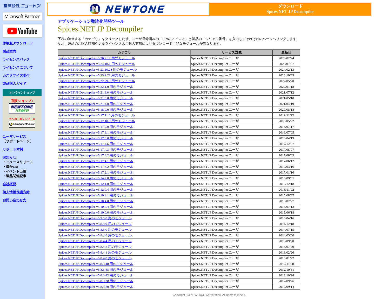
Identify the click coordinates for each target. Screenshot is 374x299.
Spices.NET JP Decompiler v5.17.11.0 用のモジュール (96, 115)
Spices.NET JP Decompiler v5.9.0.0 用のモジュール (95, 218)
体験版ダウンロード (18, 43)
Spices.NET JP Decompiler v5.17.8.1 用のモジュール (95, 132)
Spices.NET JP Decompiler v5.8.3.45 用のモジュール (95, 269)
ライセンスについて (18, 67)
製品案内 (9, 51)
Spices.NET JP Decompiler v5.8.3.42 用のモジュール (95, 275)
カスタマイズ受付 (16, 75)
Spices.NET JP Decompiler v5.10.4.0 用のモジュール (95, 201)
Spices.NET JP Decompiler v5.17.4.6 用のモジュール (95, 144)
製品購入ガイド (14, 83)
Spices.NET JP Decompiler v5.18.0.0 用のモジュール (95, 109)
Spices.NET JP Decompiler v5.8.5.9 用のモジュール (95, 224)
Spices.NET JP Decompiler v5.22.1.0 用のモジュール (95, 87)
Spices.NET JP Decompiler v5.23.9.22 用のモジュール (96, 75)
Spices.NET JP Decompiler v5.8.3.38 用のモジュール (95, 281)
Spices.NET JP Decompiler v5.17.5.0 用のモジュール (95, 138)
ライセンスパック (16, 59)
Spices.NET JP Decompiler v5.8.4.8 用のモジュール (95, 235)
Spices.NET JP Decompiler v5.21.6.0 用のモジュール (95, 92)
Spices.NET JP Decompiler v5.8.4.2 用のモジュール (95, 247)
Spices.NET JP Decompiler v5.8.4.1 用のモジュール (95, 252)
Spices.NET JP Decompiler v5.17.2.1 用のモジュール (95, 172)
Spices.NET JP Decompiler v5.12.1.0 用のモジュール (95, 184)
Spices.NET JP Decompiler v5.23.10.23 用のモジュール (97, 69)
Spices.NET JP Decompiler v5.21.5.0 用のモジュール (95, 98)
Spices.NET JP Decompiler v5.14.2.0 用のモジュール (95, 178)
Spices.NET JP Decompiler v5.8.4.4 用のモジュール (95, 241)
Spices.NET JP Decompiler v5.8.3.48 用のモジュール (95, 264)
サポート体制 (13, 149)
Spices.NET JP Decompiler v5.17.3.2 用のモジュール (95, 167)
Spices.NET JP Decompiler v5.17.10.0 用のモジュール (96, 121)
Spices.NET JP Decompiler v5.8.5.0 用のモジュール (95, 229)
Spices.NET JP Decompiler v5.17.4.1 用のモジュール (95, 161)
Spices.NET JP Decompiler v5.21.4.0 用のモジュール (95, 104)
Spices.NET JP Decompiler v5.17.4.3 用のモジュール (95, 149)
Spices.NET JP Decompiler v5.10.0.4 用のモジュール (95, 207)
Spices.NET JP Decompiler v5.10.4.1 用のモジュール (95, 195)
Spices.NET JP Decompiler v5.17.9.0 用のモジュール (95, 127)
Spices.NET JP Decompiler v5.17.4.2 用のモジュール (95, 155)
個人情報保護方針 (16, 192)
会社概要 (9, 184)
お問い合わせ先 (14, 200)
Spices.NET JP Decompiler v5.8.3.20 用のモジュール (95, 287)
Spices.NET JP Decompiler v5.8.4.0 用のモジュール (95, 258)
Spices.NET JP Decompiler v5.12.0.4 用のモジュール (95, 189)
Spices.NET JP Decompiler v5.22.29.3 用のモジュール (96, 81)
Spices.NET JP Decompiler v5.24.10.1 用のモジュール (96, 64)
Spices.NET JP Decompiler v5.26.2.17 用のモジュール (96, 58)
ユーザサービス (14, 136)
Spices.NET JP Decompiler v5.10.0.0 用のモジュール (95, 212)
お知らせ (9, 157)
